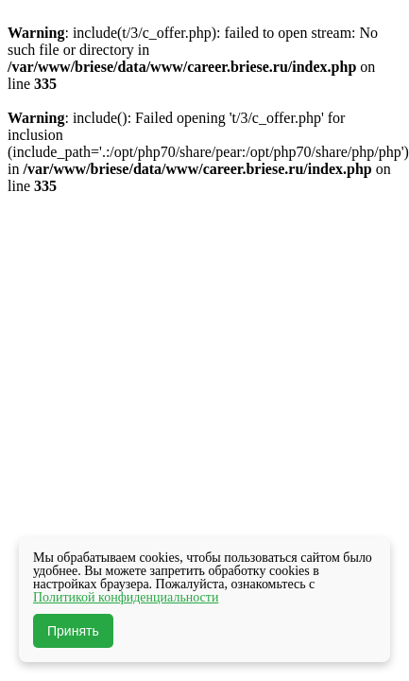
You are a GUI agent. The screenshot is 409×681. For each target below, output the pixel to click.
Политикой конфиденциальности (125, 597)
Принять (73, 630)
